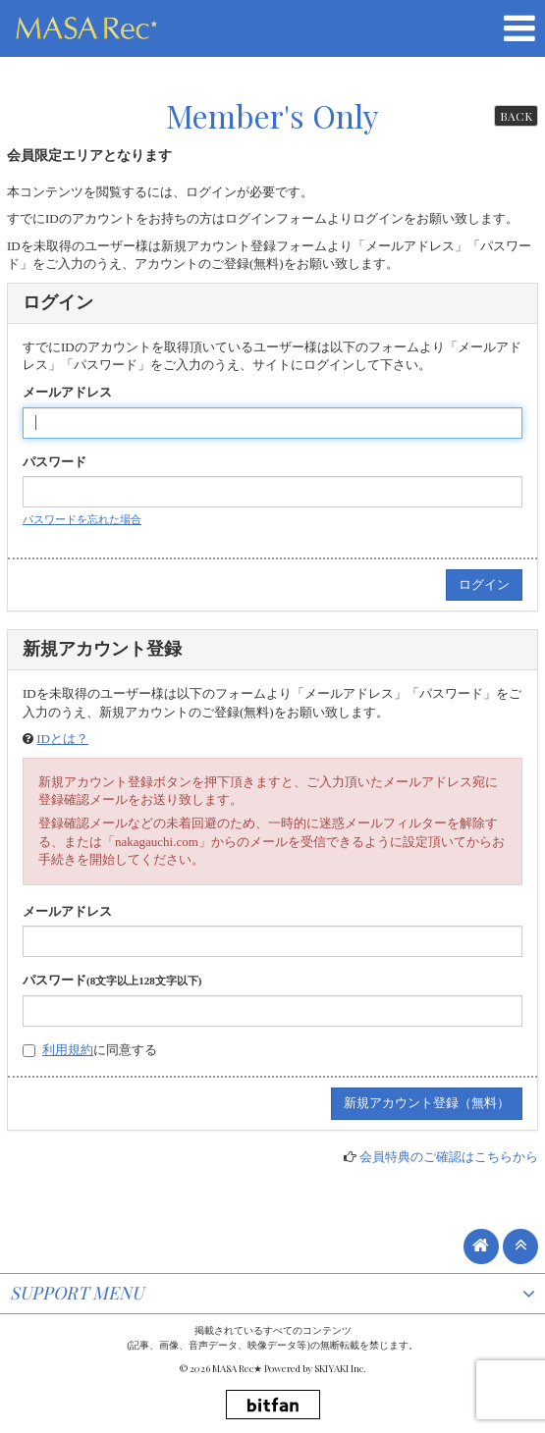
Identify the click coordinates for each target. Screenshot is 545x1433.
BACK (516, 116)
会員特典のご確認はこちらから (448, 1156)
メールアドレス (67, 392)
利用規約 (67, 1049)
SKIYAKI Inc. (340, 1368)
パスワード (54, 461)
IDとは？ (62, 738)
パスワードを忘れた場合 (82, 519)
